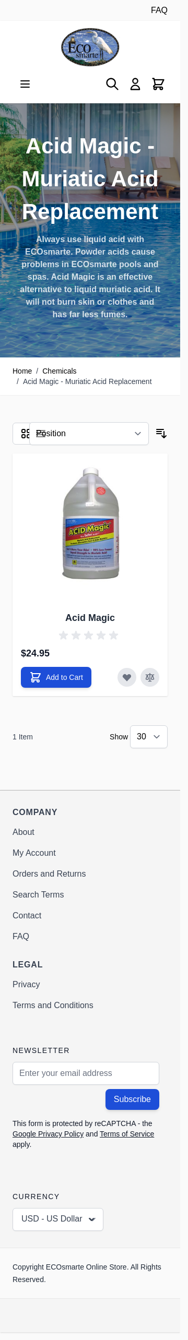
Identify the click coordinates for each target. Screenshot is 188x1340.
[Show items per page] (149, 736)
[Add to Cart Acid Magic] (56, 677)
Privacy (26, 984)
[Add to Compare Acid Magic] (149, 677)
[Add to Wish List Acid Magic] (127, 677)
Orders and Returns (49, 873)
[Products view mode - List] (40, 433)
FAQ (159, 10)
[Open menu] (25, 84)
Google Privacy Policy (48, 1134)
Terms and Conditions (53, 1005)
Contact (27, 915)
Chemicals (59, 371)
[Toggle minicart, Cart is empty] (158, 84)
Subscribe (132, 1099)
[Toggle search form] (112, 84)
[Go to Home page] (90, 47)
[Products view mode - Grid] (26, 433)
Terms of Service (127, 1134)
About (23, 832)
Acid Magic (90, 618)
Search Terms (38, 894)
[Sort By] (89, 433)
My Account (34, 852)
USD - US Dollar (59, 1219)
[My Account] (135, 84)
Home (22, 371)
